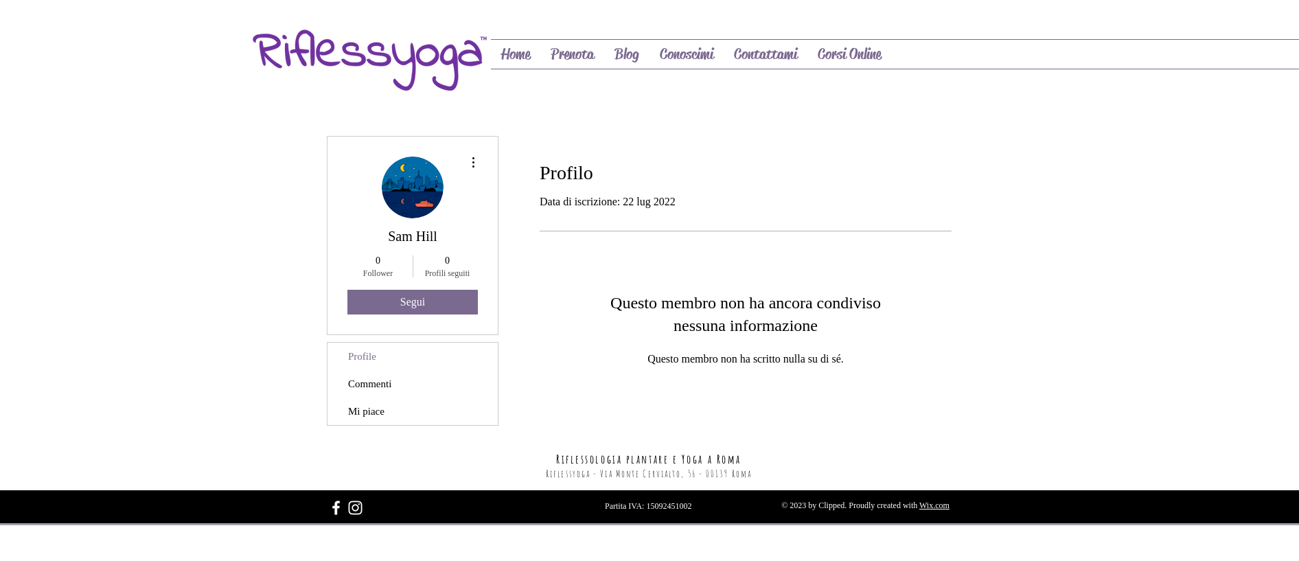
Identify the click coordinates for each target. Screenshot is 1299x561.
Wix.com (934, 505)
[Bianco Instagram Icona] (355, 508)
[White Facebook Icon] (336, 508)
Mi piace (366, 411)
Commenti (369, 383)
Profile (362, 356)
